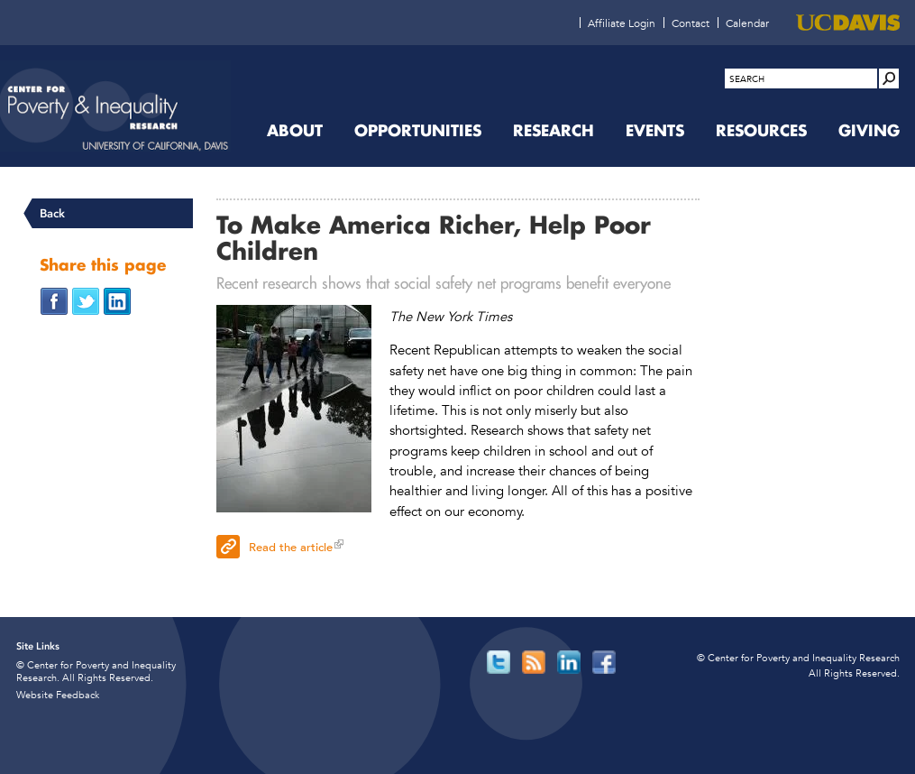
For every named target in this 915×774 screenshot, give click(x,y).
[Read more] (293, 411)
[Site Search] (889, 78)
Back (52, 213)
